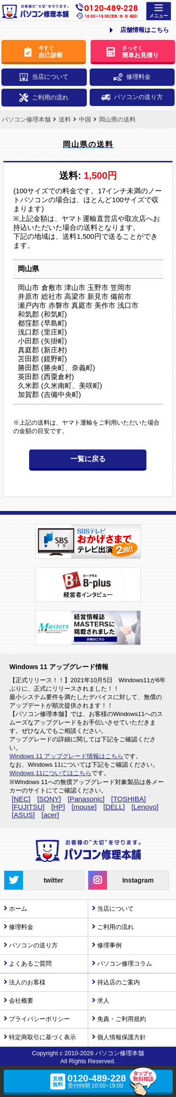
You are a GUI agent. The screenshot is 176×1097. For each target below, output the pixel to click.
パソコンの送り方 (132, 96)
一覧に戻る (88, 459)
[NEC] (21, 799)
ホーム (18, 908)
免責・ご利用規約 (121, 1018)
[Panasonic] (86, 799)
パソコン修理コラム (124, 963)
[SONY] (49, 799)
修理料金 (132, 77)
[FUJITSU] (28, 807)
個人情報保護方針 (121, 1037)
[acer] (50, 815)
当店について (44, 77)
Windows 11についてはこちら (50, 773)
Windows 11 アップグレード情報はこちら (66, 756)
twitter (33, 880)
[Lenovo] (145, 807)
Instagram (120, 880)
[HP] (58, 807)
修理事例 (109, 945)
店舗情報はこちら (139, 30)
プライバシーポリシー (39, 1018)
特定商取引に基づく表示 (42, 1037)
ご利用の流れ (44, 97)
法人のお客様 (27, 982)
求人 (103, 1000)
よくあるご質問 (30, 963)
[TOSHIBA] (128, 799)
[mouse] (84, 807)
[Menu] (158, 11)
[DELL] (114, 807)
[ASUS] (23, 815)
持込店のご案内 (118, 982)
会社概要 (21, 1000)
